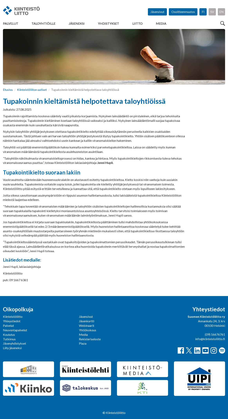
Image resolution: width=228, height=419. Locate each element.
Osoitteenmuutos (183, 12)
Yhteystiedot (11, 321)
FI (203, 12)
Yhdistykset (108, 23)
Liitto (137, 23)
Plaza (82, 343)
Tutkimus (9, 339)
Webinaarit (86, 325)
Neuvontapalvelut (15, 330)
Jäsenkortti (86, 321)
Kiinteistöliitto (13, 316)
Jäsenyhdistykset (14, 343)
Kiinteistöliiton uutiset (32, 89)
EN (221, 12)
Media (161, 23)
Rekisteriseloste (90, 339)
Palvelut (10, 23)
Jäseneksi (77, 23)
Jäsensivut (157, 12)
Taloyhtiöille (43, 23)
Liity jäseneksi (12, 348)
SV (212, 12)
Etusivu (8, 89)
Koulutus (9, 334)
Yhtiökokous (87, 330)
